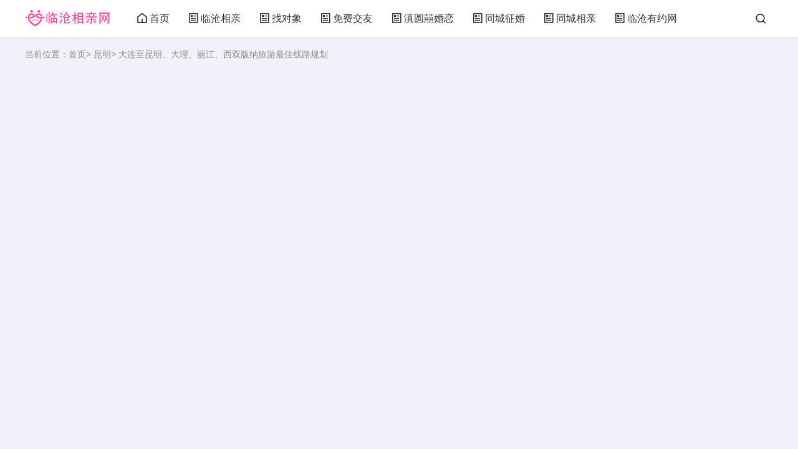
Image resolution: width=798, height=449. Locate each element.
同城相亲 (570, 18)
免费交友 (346, 18)
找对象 (280, 18)
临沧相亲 (214, 18)
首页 (153, 18)
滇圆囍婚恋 (423, 18)
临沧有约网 (646, 18)
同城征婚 (499, 18)
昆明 (102, 54)
